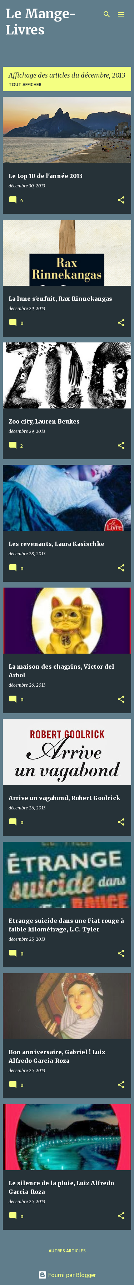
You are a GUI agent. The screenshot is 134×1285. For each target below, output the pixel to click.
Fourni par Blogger (67, 1275)
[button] (121, 200)
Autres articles (67, 1250)
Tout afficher (25, 84)
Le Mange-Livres (41, 22)
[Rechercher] (107, 14)
